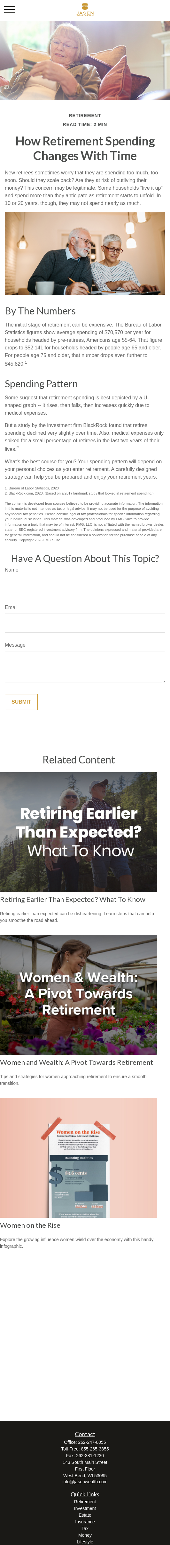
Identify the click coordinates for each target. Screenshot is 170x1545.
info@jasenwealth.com (84, 1481)
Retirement (85, 1501)
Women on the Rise (30, 1225)
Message (15, 645)
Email (11, 607)
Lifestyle (85, 1541)
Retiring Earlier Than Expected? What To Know (72, 899)
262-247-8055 (92, 1442)
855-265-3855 (95, 1448)
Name (12, 569)
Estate (85, 1515)
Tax (85, 1528)
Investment (85, 1508)
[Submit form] (21, 702)
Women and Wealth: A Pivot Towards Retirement (76, 1062)
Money (85, 1535)
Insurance (85, 1521)
